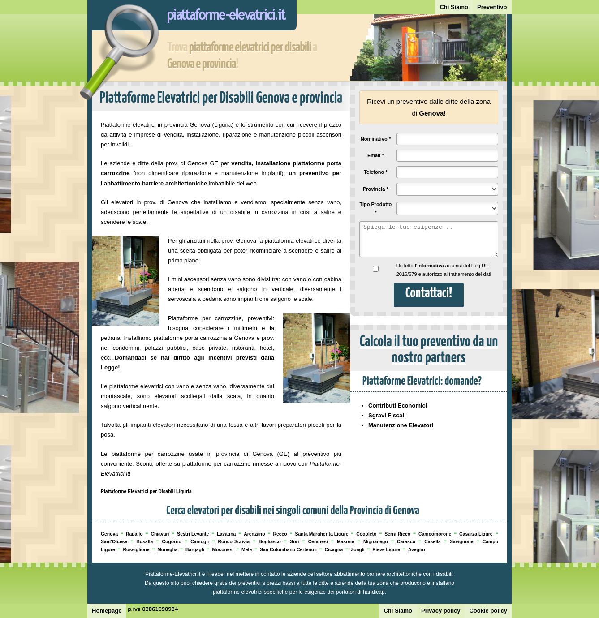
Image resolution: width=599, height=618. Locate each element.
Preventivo (492, 7)
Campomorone (434, 534)
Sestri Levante (193, 534)
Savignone (462, 541)
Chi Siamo (454, 7)
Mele (246, 549)
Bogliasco (270, 541)
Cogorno (171, 541)
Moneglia (167, 549)
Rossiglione (136, 549)
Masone (345, 541)
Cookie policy (488, 610)
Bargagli (194, 549)
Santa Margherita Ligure (321, 534)
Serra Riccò (397, 534)
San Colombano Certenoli (288, 549)
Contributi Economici (397, 405)
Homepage (106, 610)
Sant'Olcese (114, 541)
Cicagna (334, 549)
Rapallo (134, 534)
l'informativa (429, 265)
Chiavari (160, 534)
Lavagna (226, 534)
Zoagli (358, 549)
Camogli (199, 541)
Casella (432, 541)
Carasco (406, 541)
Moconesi (222, 549)
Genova (109, 534)
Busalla (144, 541)
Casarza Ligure (476, 534)
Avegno (416, 549)
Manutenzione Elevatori (400, 425)
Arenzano (254, 534)
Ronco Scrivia (234, 541)
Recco (280, 534)
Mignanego (375, 541)
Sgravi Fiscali (387, 415)
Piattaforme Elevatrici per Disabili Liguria (146, 491)
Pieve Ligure (386, 549)
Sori (294, 541)
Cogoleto (366, 534)
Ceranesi (318, 541)
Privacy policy (440, 610)
